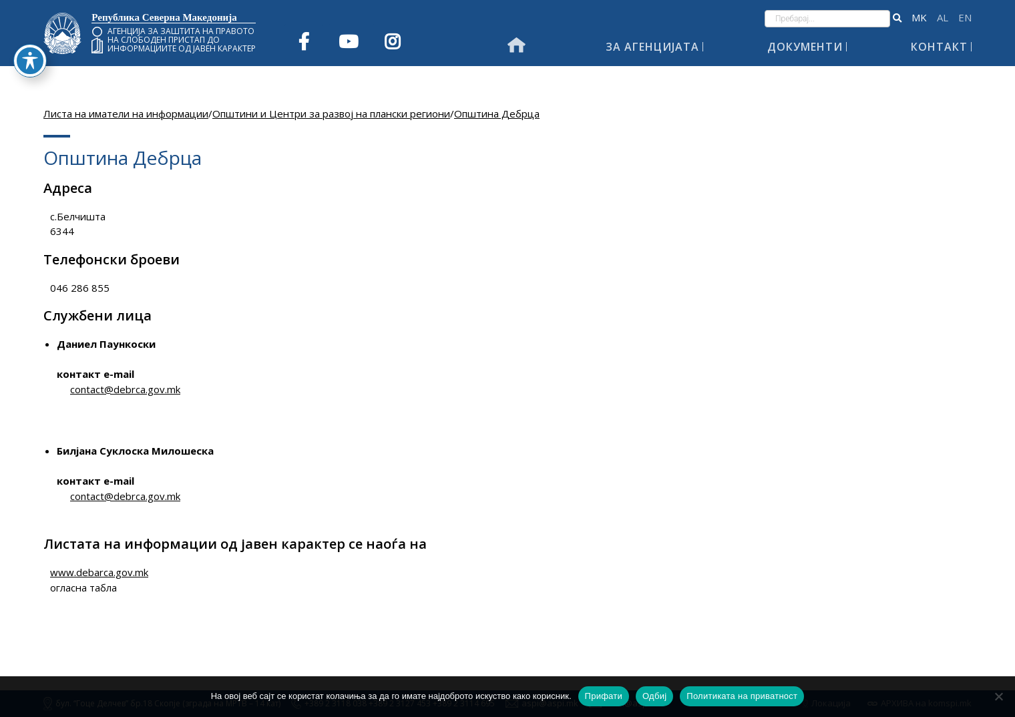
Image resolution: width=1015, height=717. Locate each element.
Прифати (603, 696)
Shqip (942, 17)
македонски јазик (919, 17)
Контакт (939, 46)
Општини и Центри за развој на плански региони (331, 113)
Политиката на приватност (741, 696)
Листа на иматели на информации (125, 113)
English (965, 17)
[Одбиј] (998, 696)
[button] (897, 18)
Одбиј (654, 696)
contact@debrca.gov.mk (125, 389)
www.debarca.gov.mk (99, 572)
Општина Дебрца (497, 113)
